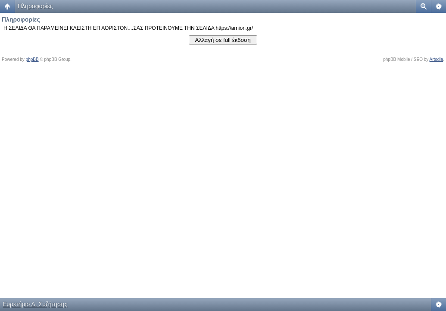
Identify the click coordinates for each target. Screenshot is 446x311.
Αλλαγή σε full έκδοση (223, 40)
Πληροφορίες (35, 6)
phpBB (32, 59)
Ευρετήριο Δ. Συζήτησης (35, 304)
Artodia (436, 59)
